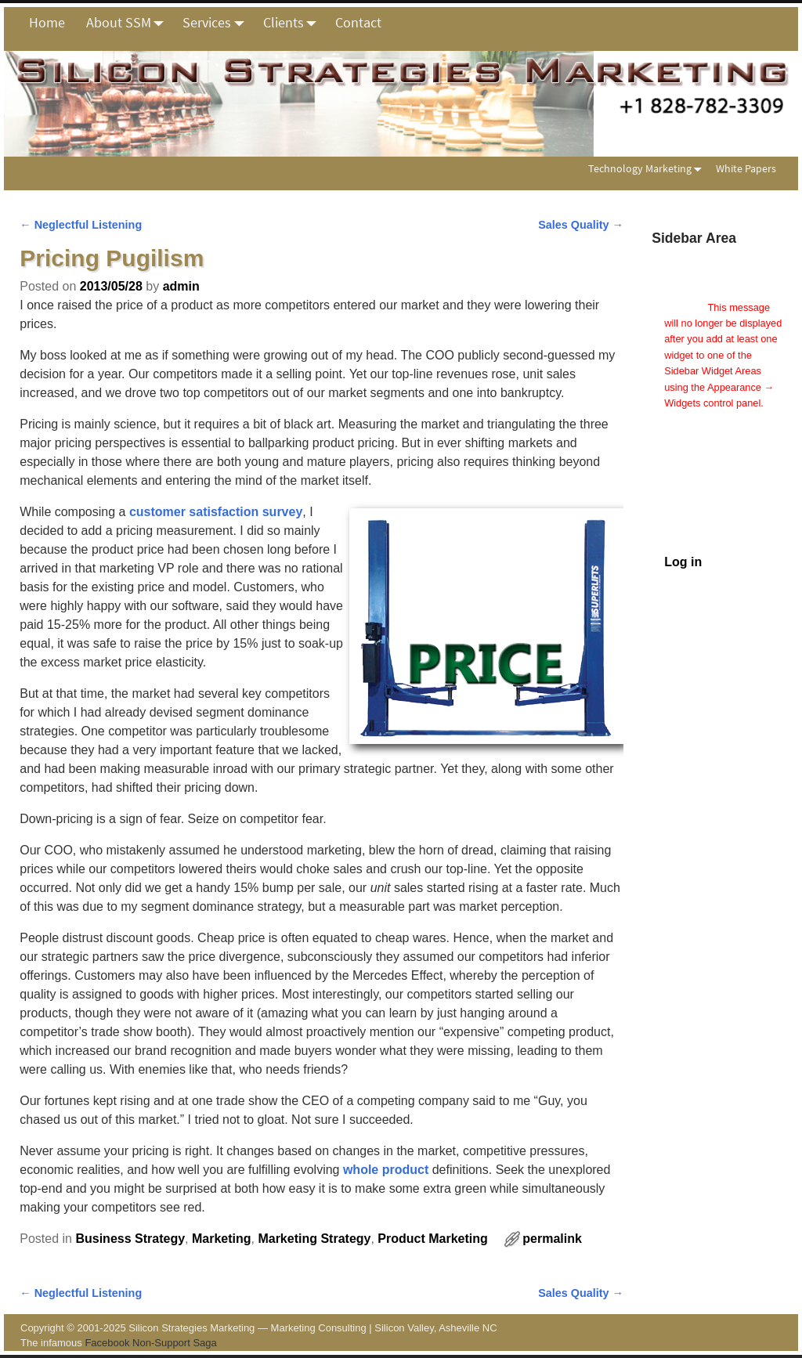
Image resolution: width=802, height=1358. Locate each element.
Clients (294, 22)
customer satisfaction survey (215, 511)
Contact (358, 22)
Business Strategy (130, 1238)
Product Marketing (432, 1238)
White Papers (746, 168)
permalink (552, 1238)
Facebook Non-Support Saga (150, 1343)
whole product (385, 1169)
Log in (683, 562)
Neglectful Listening (81, 225)
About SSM (129, 22)
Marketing (221, 1238)
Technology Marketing (648, 169)
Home (47, 22)
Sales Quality (580, 225)
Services (217, 22)
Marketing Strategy (314, 1238)
